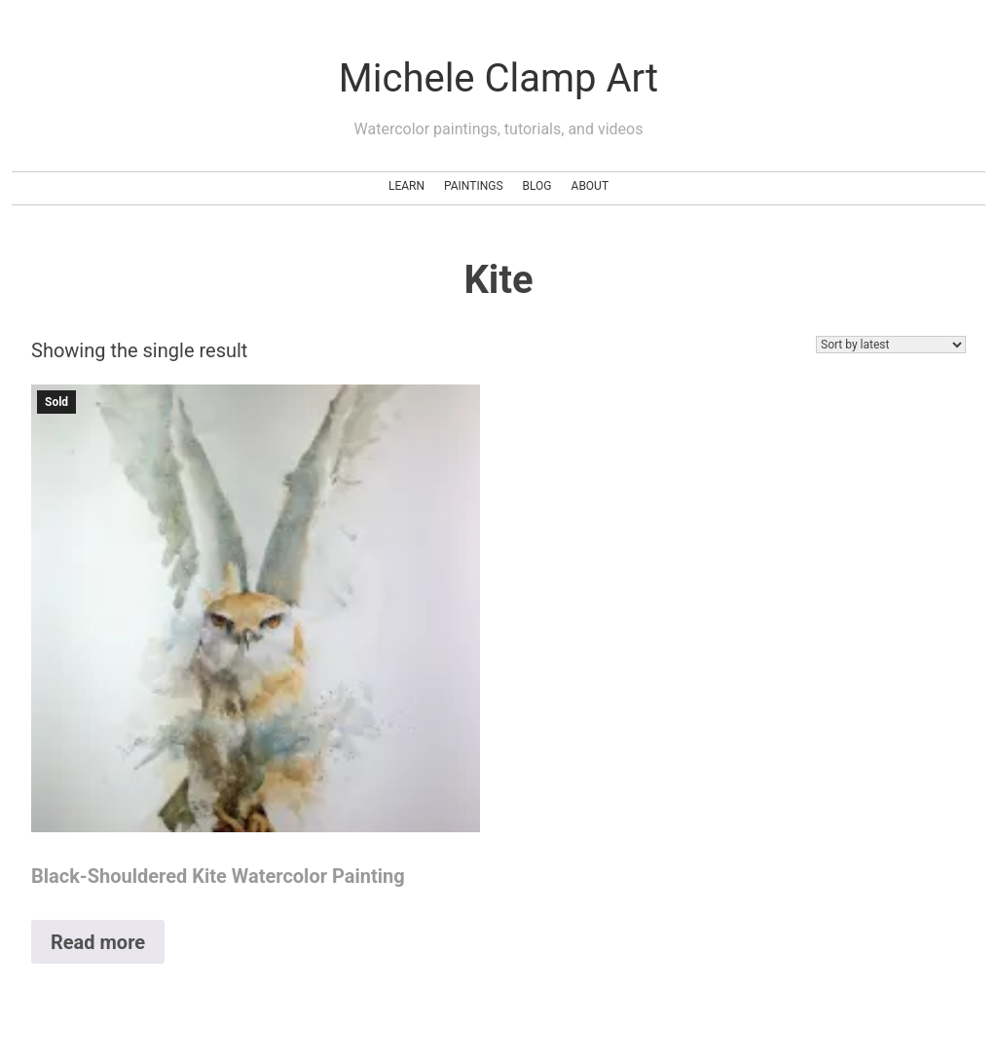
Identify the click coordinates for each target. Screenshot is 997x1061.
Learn (406, 186)
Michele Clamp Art (498, 78)
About (590, 186)
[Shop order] (891, 344)
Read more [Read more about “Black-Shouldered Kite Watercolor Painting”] (98, 942)
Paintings (473, 186)
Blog (537, 186)
